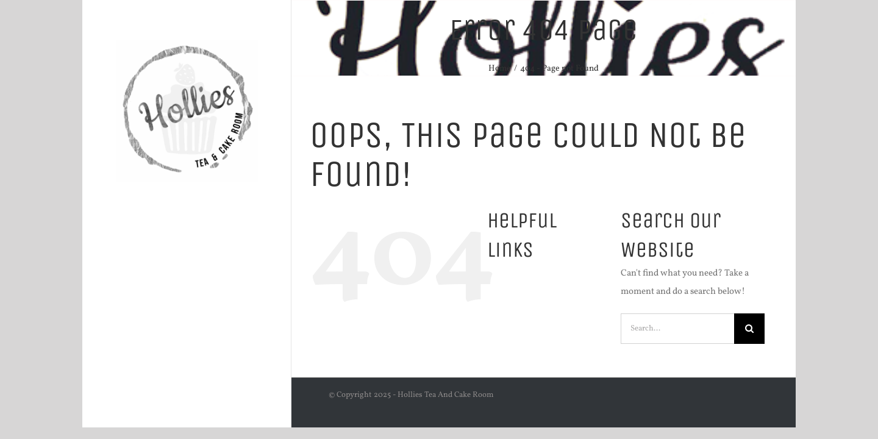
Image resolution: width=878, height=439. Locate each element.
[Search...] (677, 328)
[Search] (749, 328)
